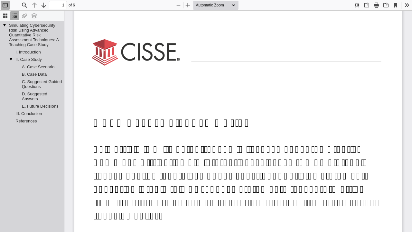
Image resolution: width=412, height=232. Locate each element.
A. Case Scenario (38, 66)
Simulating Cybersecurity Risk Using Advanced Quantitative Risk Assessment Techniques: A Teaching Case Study (34, 35)
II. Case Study (28, 59)
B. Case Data (34, 74)
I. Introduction (28, 52)
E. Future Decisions (40, 106)
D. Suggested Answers (34, 96)
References (26, 121)
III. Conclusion (28, 113)
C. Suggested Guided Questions (42, 84)
